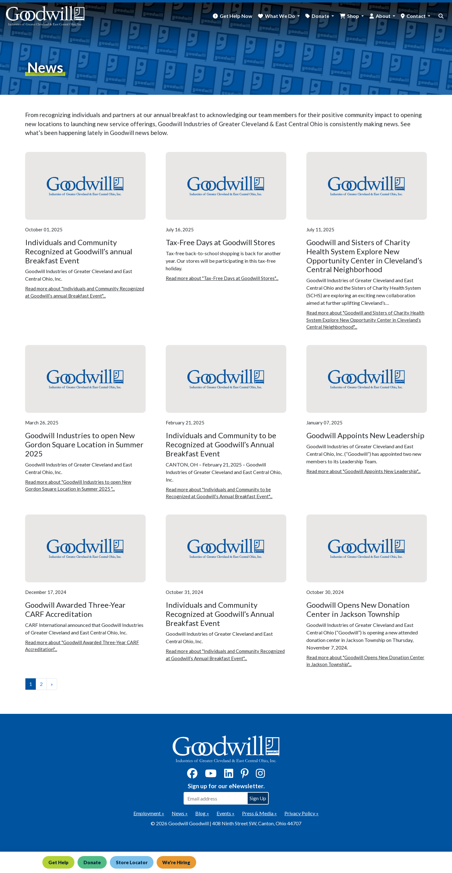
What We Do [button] (280, 16)
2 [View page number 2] (41, 684)
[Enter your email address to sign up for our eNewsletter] (215, 798)
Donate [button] (321, 16)
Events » (225, 813)
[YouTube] (211, 775)
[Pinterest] (245, 775)
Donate (92, 862)
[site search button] (441, 16)
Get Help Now (236, 16)
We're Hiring (177, 862)
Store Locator (132, 862)
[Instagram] (260, 775)
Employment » (148, 813)
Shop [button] (353, 16)
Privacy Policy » (301, 813)
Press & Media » (259, 813)
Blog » (202, 813)
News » (180, 813)
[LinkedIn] (228, 775)
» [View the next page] (52, 684)
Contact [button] (416, 16)
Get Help (58, 862)
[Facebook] (192, 775)
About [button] (383, 16)
